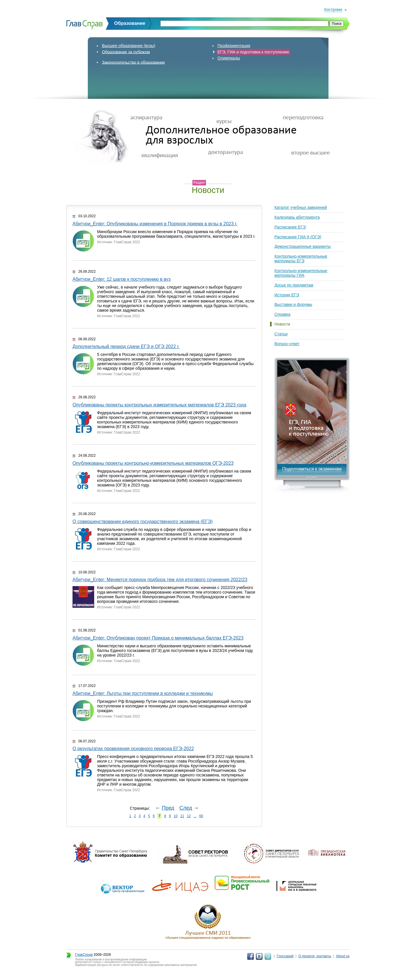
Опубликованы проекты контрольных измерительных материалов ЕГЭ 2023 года (159, 404)
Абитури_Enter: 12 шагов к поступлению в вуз (121, 279)
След (185, 808)
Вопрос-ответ (287, 343)
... (195, 816)
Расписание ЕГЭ (290, 227)
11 (182, 816)
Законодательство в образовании (133, 62)
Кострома (333, 9)
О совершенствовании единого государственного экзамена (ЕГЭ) (143, 521)
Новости (282, 324)
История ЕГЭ (286, 295)
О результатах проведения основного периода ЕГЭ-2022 (133, 748)
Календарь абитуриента (297, 217)
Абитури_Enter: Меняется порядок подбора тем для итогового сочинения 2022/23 (160, 579)
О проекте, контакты (314, 956)
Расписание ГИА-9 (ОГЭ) (297, 237)
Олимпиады (229, 58)
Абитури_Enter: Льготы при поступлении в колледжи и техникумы (143, 693)
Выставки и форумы (293, 304)
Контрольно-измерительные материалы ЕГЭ (300, 258)
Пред (168, 808)
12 (189, 816)
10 (175, 816)
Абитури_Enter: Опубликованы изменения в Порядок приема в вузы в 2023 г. (155, 223)
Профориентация (234, 45)
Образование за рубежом (126, 51)
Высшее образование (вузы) (128, 45)
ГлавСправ (84, 955)
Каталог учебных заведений (300, 207)
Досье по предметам (293, 285)
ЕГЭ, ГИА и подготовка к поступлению (253, 51)
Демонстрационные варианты (302, 246)
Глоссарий (285, 956)
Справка (282, 314)
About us (343, 956)
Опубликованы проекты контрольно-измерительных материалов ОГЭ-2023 (153, 463)
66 (201, 816)
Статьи (280, 334)
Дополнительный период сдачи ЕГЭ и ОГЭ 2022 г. (126, 346)
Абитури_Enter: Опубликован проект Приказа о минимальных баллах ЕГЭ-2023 (158, 637)
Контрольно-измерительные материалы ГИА (300, 273)
